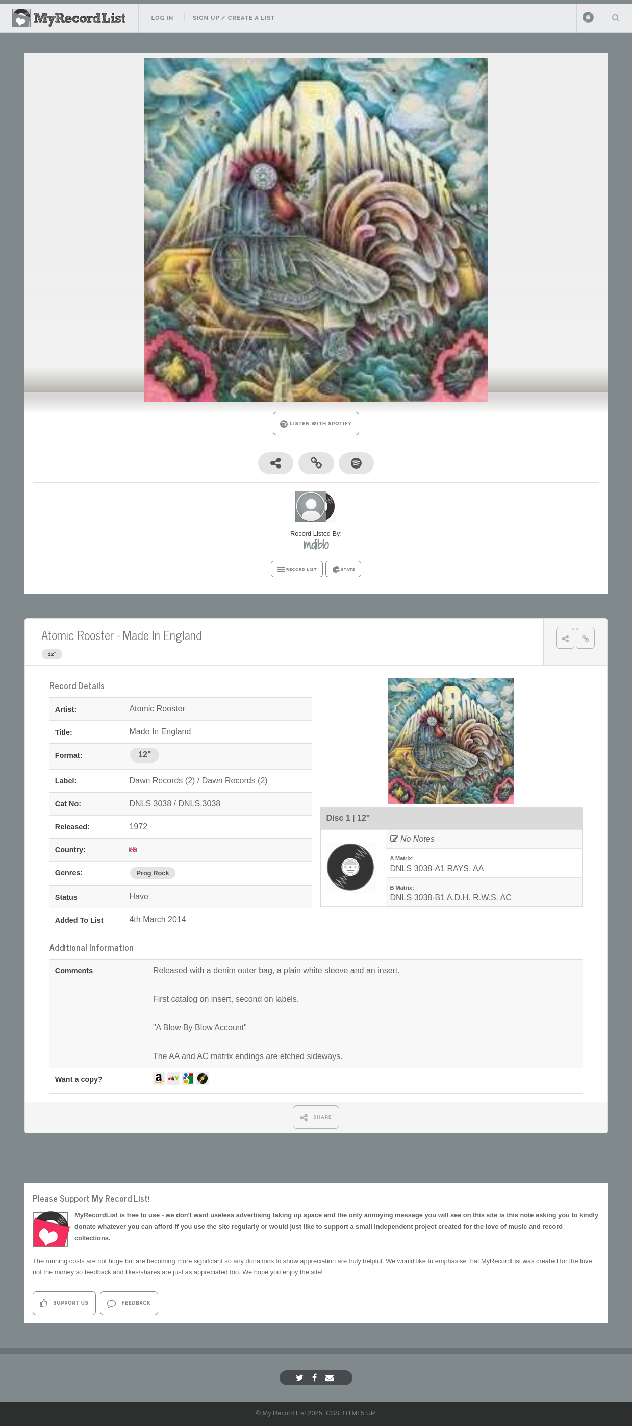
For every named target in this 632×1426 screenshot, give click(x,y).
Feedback (128, 1303)
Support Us (64, 1303)
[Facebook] (315, 1377)
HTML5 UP (358, 1413)
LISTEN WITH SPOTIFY (316, 424)
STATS (344, 569)
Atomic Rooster (77, 635)
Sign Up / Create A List (234, 17)
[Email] (330, 1377)
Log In (162, 17)
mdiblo (316, 544)
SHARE (316, 1117)
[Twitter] (301, 1377)
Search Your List (615, 17)
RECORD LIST (297, 569)
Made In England (162, 635)
